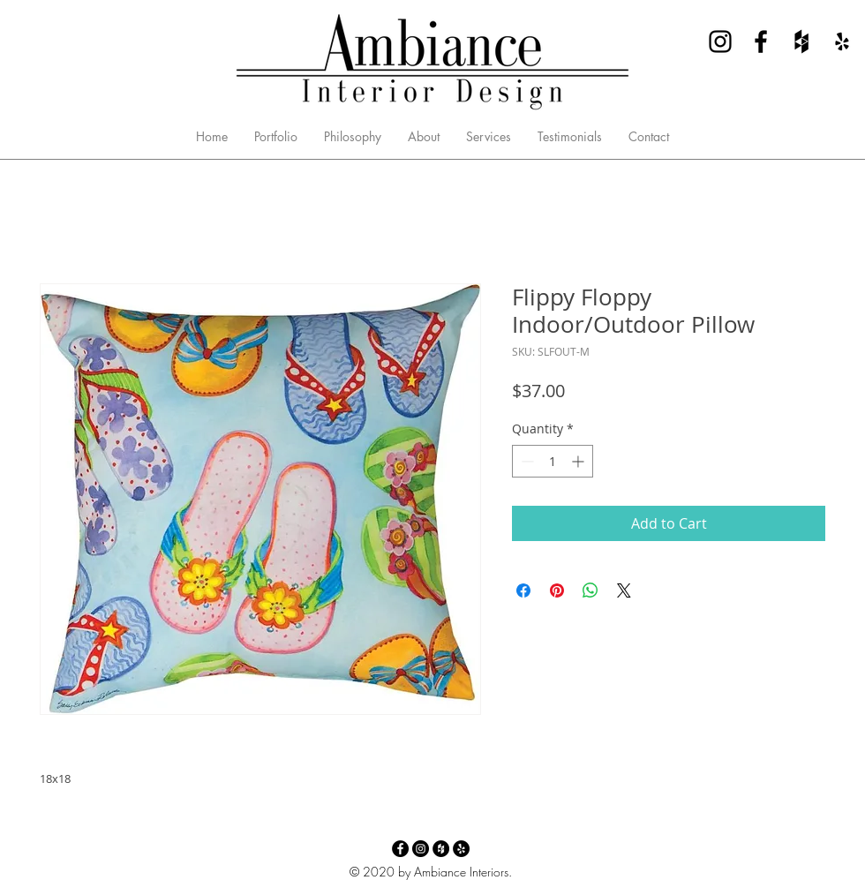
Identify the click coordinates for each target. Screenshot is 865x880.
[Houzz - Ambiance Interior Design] (801, 41)
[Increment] (579, 461)
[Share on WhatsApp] (590, 590)
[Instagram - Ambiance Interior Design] (720, 41)
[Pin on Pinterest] (557, 590)
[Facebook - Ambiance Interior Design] (761, 41)
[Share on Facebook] (523, 590)
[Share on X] (624, 590)
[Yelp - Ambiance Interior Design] (842, 41)
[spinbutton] (552, 461)
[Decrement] (526, 461)
